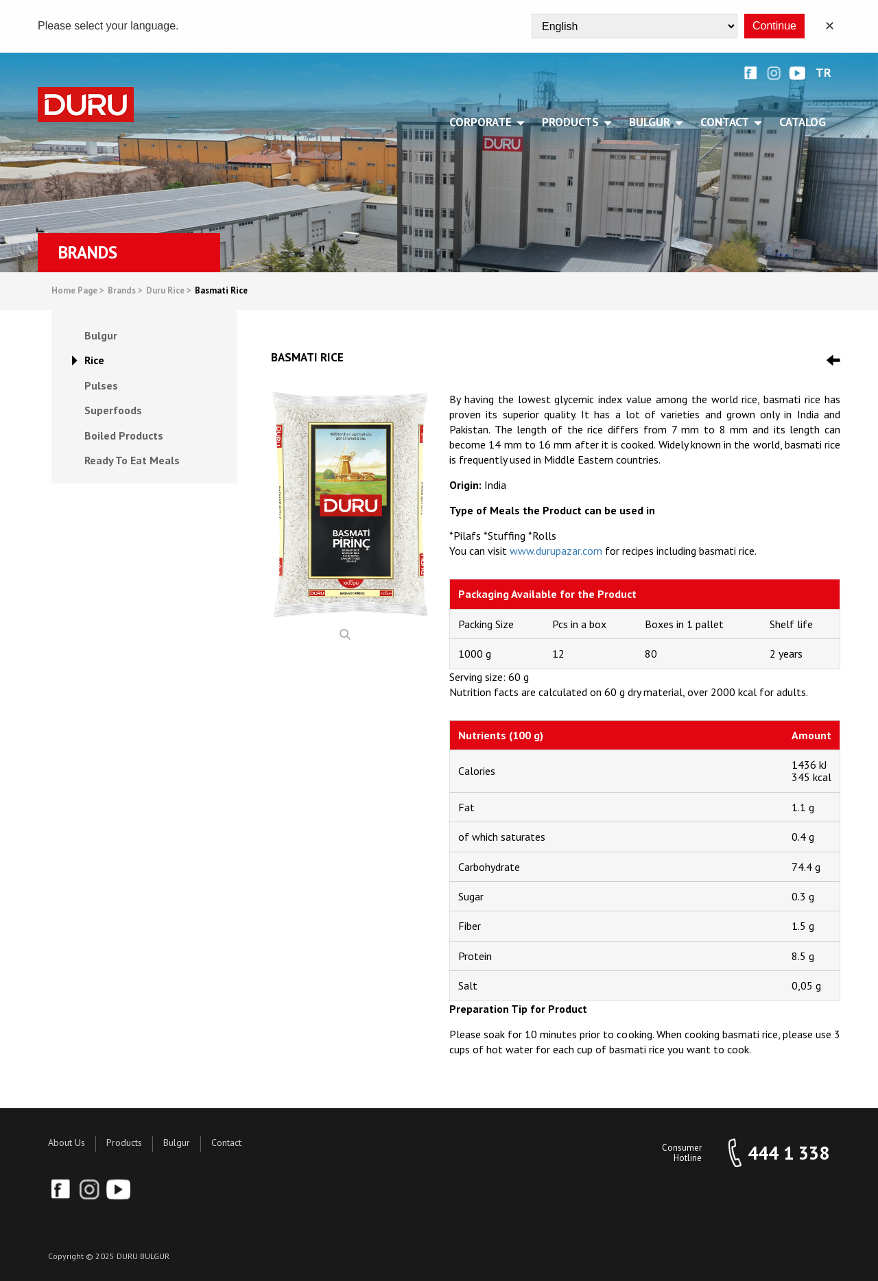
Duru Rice (168, 291)
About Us (66, 1142)
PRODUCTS (573, 122)
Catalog (802, 122)
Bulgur (176, 1142)
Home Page (77, 291)
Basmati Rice (221, 291)
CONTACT (727, 122)
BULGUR (652, 122)
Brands (125, 291)
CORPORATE (483, 122)
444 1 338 (788, 1153)
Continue (774, 26)
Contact (226, 1142)
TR (823, 73)
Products (124, 1142)
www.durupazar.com (556, 551)
